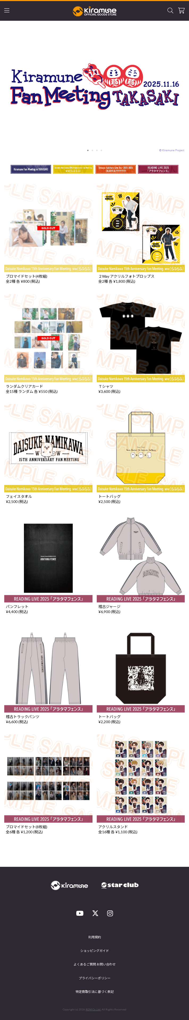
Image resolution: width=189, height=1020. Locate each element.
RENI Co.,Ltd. (93, 1009)
